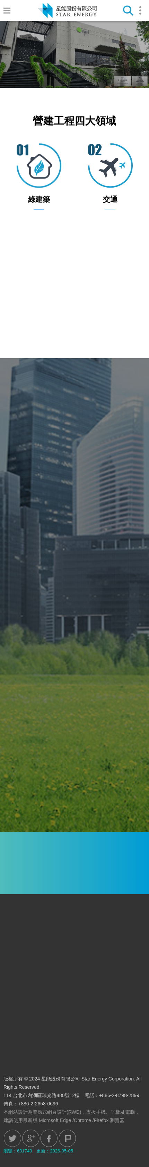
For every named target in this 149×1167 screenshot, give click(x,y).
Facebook (49, 1138)
